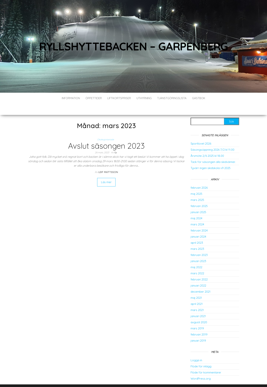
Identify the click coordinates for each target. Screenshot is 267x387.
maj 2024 (196, 207)
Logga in (196, 349)
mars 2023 (197, 237)
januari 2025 (198, 201)
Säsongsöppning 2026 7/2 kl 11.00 (212, 138)
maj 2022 (196, 256)
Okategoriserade (105, 128)
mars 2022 (197, 262)
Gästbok (198, 98)
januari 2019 (198, 329)
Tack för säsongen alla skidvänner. (213, 151)
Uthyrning (144, 98)
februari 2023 (199, 244)
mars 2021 (197, 299)
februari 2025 (199, 195)
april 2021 (197, 293)
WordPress (128, 379)
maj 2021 (196, 286)
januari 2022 (198, 274)
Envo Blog (153, 379)
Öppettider (93, 98)
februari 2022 (199, 268)
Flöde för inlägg (201, 355)
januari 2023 (198, 250)
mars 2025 (197, 189)
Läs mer (106, 171)
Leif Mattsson (108, 161)
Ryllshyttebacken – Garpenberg (133, 46)
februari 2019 (199, 323)
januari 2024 (198, 225)
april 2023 (197, 231)
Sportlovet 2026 (201, 132)
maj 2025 (196, 182)
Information (71, 98)
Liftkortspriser (119, 98)
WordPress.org (201, 367)
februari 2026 (199, 176)
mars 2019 (197, 317)
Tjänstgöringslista (172, 98)
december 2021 (200, 280)
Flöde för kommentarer (206, 361)
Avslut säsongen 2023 (106, 135)
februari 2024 (199, 219)
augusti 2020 (199, 311)
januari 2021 (198, 305)
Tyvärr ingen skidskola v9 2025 (210, 157)
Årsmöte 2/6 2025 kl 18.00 (207, 144)
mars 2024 (197, 213)
